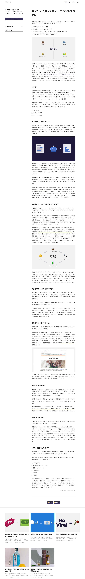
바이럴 (50, 64)
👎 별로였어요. (56, 502)
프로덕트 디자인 (67, 2)
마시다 (74, 2)
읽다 (78, 2)
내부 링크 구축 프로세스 (40, 189)
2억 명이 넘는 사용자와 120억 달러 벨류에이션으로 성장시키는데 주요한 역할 (54, 232)
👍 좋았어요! (50, 502)
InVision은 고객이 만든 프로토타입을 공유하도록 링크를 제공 (48, 310)
